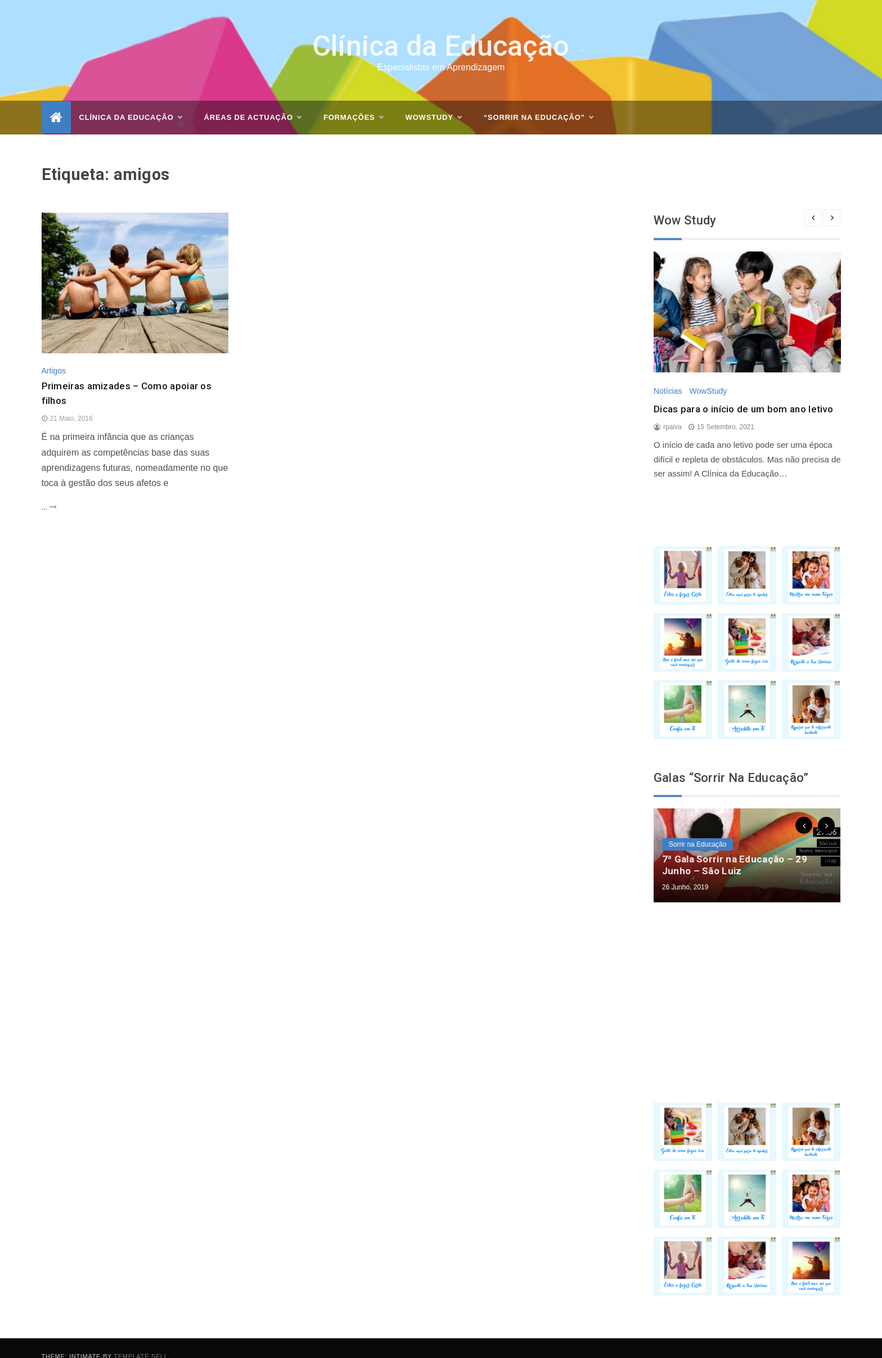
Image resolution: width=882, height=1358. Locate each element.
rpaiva (672, 411)
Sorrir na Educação (698, 829)
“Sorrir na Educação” (538, 102)
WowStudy (708, 374)
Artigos (54, 354)
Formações (353, 102)
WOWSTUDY (433, 102)
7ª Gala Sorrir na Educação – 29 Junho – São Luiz (734, 849)
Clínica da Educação (441, 30)
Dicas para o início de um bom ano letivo (743, 393)
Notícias (668, 374)
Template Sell (141, 1340)
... (49, 491)
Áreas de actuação (252, 102)
